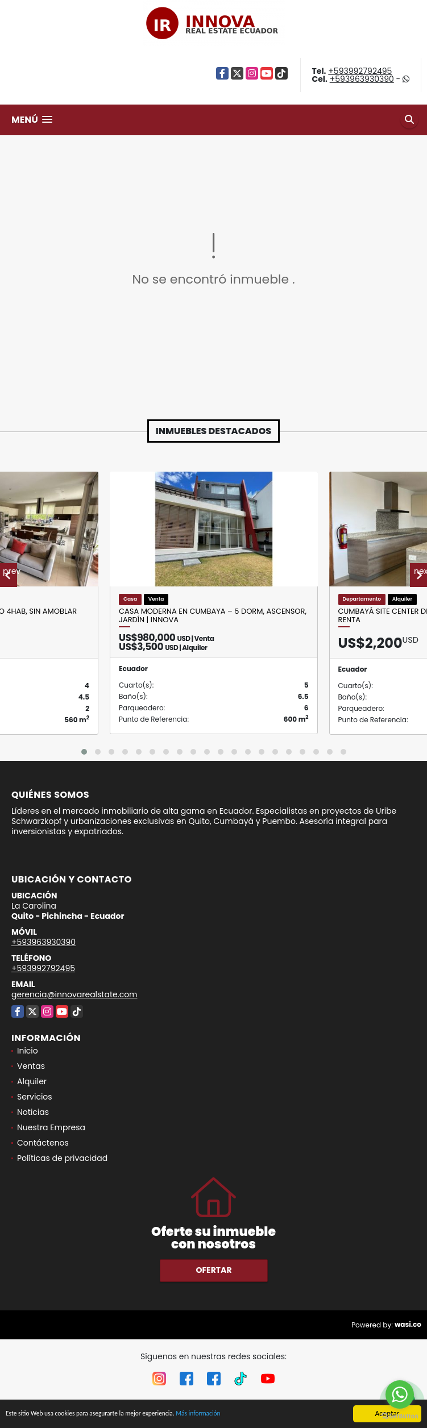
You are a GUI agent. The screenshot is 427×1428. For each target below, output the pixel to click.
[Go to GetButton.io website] (400, 1416)
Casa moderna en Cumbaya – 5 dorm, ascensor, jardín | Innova (212, 616)
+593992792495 (360, 71)
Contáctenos (43, 1142)
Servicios (34, 1096)
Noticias (33, 1112)
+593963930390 (362, 79)
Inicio (27, 1050)
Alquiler (32, 1081)
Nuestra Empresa (51, 1127)
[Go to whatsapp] (399, 1394)
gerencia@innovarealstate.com (74, 994)
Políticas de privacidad (62, 1158)
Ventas (31, 1066)
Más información (234, 1414)
